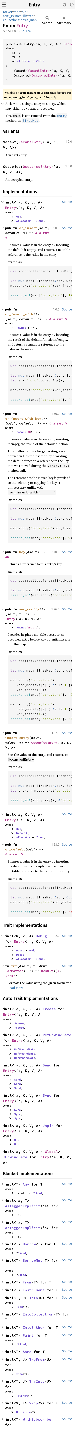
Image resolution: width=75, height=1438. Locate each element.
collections (11, 20)
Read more (15, 987)
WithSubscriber (38, 1419)
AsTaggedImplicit (22, 1227)
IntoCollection (38, 1314)
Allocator (24, 61)
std (31, 16)
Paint (28, 1335)
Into (33, 1298)
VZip (33, 1403)
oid (24, 12)
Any (26, 1184)
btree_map (29, 20)
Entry (34, 5)
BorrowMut (32, 1260)
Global (51, 1151)
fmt (14, 966)
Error (10, 976)
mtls (17, 12)
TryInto (37, 1381)
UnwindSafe (16, 1157)
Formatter (14, 971)
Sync (47, 1095)
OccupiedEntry (45, 75)
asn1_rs (8, 16)
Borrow (29, 1244)
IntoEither (34, 1327)
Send (47, 1065)
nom (18, 16)
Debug (41, 936)
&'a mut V (58, 319)
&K (29, 432)
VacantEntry (39, 71)
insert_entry (17, 738)
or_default (15, 849)
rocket (7, 12)
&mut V (32, 627)
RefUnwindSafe (57, 1035)
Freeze (49, 1009)
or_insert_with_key (23, 418)
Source (26, 31)
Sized (38, 1193)
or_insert (28, 228)
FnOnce (21, 327)
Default (21, 833)
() (57, 971)
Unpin (48, 1125)
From (27, 1282)
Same (27, 1351)
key (22, 552)
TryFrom (37, 1359)
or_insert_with (19, 314)
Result (47, 971)
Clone (40, 61)
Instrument (34, 1290)
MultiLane (23, 1412)
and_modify (29, 609)
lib (25, 16)
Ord (18, 216)
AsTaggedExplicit (22, 1206)
